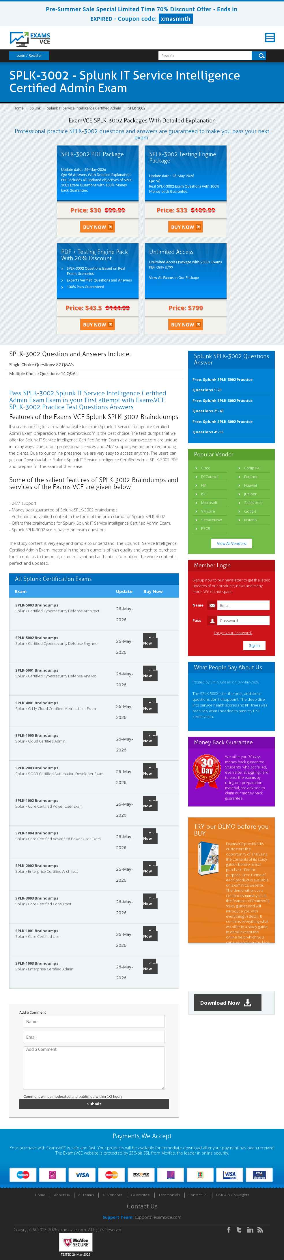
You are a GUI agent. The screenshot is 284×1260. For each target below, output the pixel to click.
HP (203, 485)
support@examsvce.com (158, 1217)
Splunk (35, 108)
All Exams (86, 1194)
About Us (62, 1194)
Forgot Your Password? (233, 633)
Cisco (205, 468)
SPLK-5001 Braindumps (36, 670)
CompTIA (251, 468)
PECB (205, 528)
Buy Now (149, 641)
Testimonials (169, 1194)
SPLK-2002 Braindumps (36, 865)
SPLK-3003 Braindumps (36, 898)
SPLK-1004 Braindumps (36, 833)
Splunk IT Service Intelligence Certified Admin (84, 108)
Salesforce (253, 502)
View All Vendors (231, 543)
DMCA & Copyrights (232, 1194)
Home (18, 108)
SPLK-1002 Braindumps (36, 800)
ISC (204, 493)
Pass (197, 620)
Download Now (225, 1003)
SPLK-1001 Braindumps (36, 930)
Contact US (198, 1194)
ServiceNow (211, 519)
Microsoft (209, 502)
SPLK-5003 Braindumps (36, 605)
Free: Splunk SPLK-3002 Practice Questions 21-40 (223, 405)
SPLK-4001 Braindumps (36, 702)
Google (250, 511)
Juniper (250, 493)
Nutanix (250, 519)
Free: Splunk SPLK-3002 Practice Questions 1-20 (223, 384)
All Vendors (112, 1194)
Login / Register (29, 55)
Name (198, 605)
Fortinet (250, 476)
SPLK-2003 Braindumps (36, 767)
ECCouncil (209, 476)
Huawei (250, 485)
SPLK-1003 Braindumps (36, 963)
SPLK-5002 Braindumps (36, 637)
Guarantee (140, 1194)
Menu (270, 37)
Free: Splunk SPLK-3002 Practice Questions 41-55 (223, 427)
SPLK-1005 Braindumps (36, 735)
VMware (208, 511)
